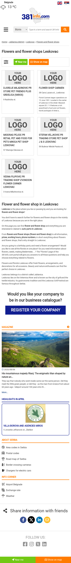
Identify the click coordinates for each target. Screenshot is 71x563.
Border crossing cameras (18, 464)
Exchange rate (13, 490)
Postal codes (12, 453)
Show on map (53, 559)
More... (5, 392)
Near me (17, 559)
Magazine (7, 327)
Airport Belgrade (14, 484)
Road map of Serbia (16, 459)
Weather (10, 496)
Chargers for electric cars (18, 470)
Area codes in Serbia (16, 447)
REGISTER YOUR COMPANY (35, 310)
